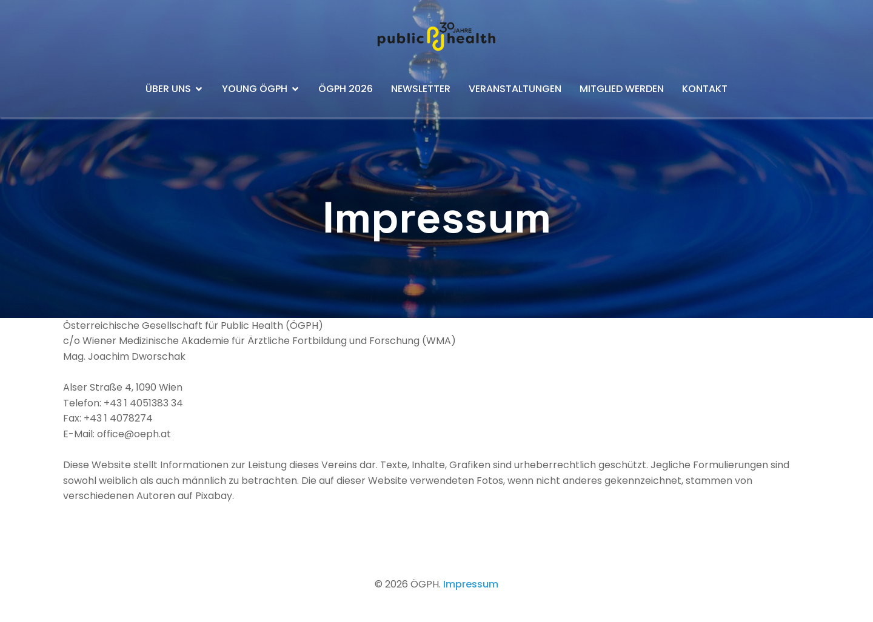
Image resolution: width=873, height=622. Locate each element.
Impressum (470, 584)
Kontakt (705, 89)
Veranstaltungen (515, 89)
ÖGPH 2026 (345, 89)
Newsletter (420, 89)
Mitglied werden (622, 89)
